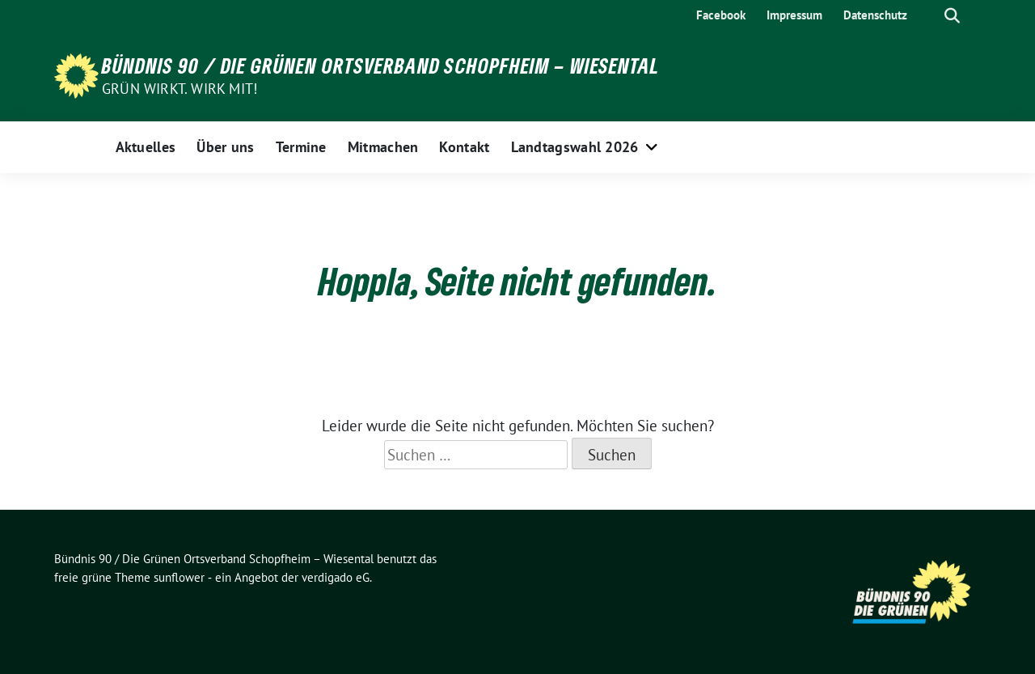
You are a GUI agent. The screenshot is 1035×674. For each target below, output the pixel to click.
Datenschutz (875, 15)
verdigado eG (336, 577)
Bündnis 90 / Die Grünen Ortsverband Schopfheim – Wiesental (381, 65)
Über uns (225, 147)
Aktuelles (146, 147)
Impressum (794, 15)
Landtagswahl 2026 (575, 147)
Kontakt (464, 147)
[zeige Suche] (952, 16)
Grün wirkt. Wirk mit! (179, 88)
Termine (301, 147)
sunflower (179, 577)
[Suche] (929, 16)
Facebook (721, 15)
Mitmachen (383, 147)
